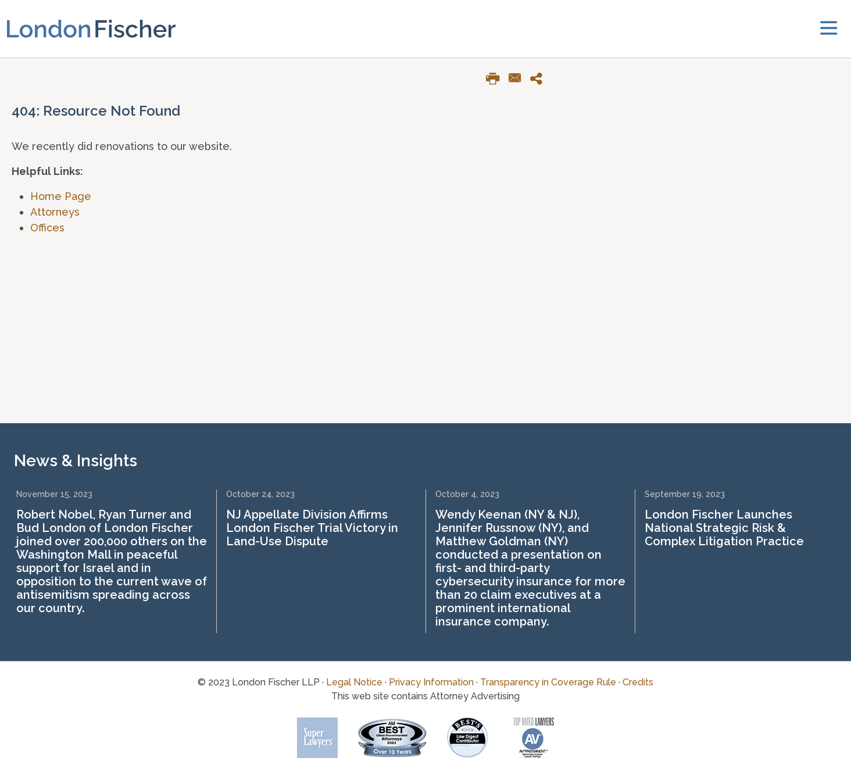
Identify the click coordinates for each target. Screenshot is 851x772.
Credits (638, 682)
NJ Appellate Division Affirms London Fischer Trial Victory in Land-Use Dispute (312, 527)
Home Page (60, 196)
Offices (47, 227)
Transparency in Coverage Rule (548, 682)
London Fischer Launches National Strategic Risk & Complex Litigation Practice (724, 527)
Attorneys (55, 212)
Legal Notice (354, 682)
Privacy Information (431, 682)
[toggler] (828, 28)
